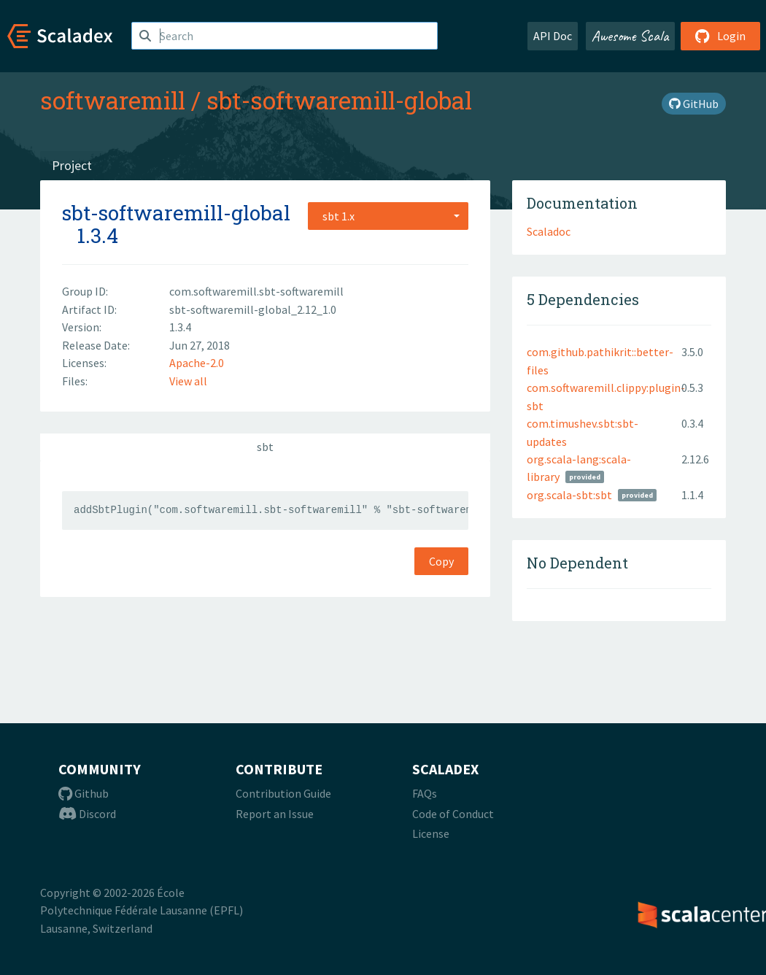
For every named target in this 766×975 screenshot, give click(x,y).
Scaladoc (548, 231)
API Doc (552, 35)
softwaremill (112, 100)
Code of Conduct (453, 813)
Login (720, 35)
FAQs (424, 793)
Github (83, 793)
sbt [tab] (265, 446)
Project (72, 165)
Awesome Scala (630, 35)
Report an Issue (275, 813)
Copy (441, 561)
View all (188, 381)
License (430, 833)
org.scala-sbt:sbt (569, 495)
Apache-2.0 (196, 362)
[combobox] (388, 216)
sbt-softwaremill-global (339, 100)
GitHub (694, 103)
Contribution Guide (283, 793)
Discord (87, 813)
